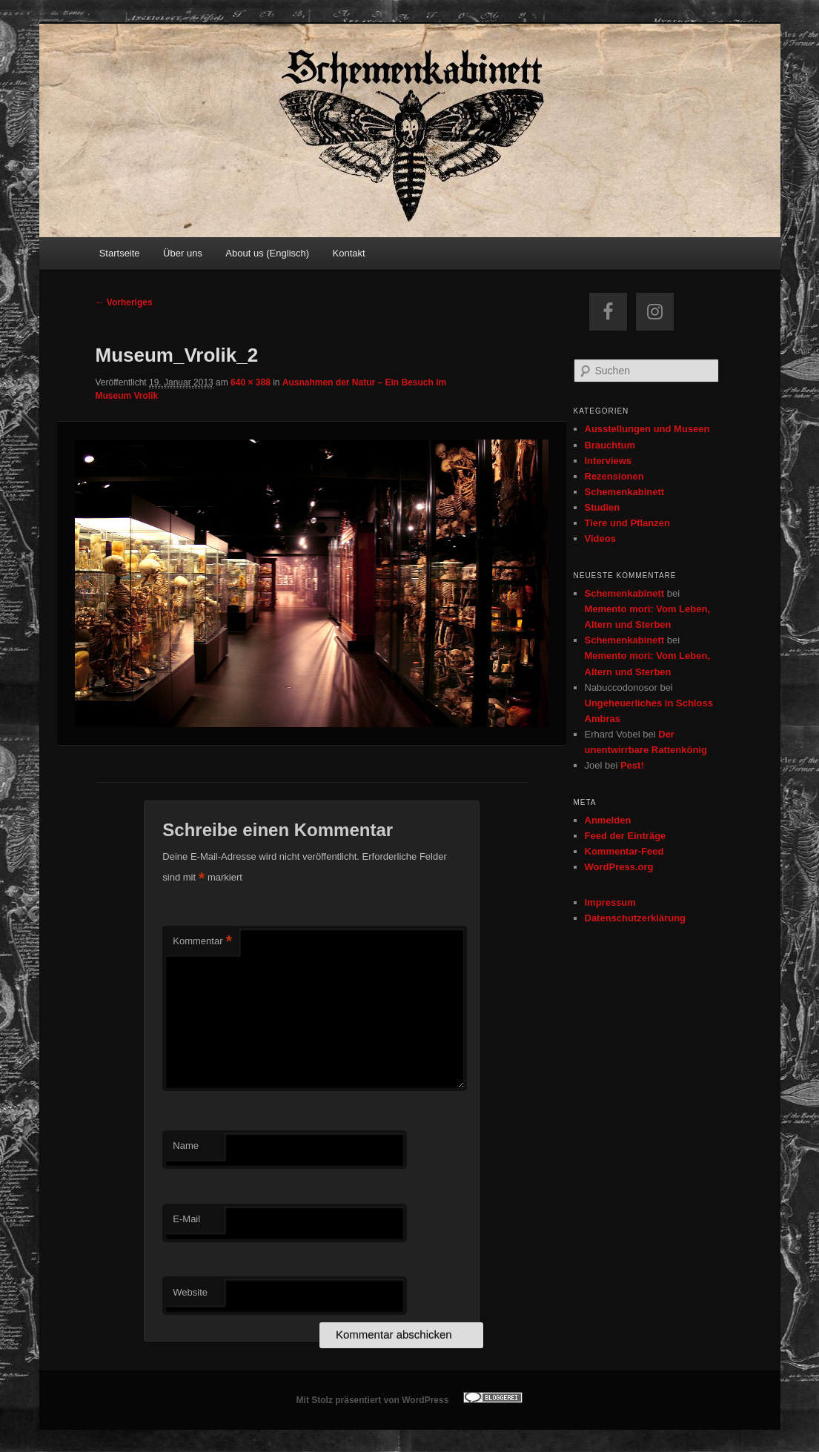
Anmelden (608, 820)
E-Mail (186, 1218)
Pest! (632, 765)
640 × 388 (251, 382)
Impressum (610, 902)
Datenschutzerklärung (635, 918)
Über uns (182, 253)
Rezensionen (614, 476)
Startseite (119, 253)
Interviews (608, 460)
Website (190, 1292)
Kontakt (349, 253)
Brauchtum (610, 445)
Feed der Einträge (625, 835)
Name (186, 1145)
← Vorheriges (124, 302)
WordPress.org (619, 866)
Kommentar (202, 941)
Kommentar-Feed (624, 851)
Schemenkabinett (625, 491)
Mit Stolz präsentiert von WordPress (372, 1400)
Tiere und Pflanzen (627, 522)
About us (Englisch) (267, 253)
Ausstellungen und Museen (647, 428)
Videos (600, 538)
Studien (602, 507)
